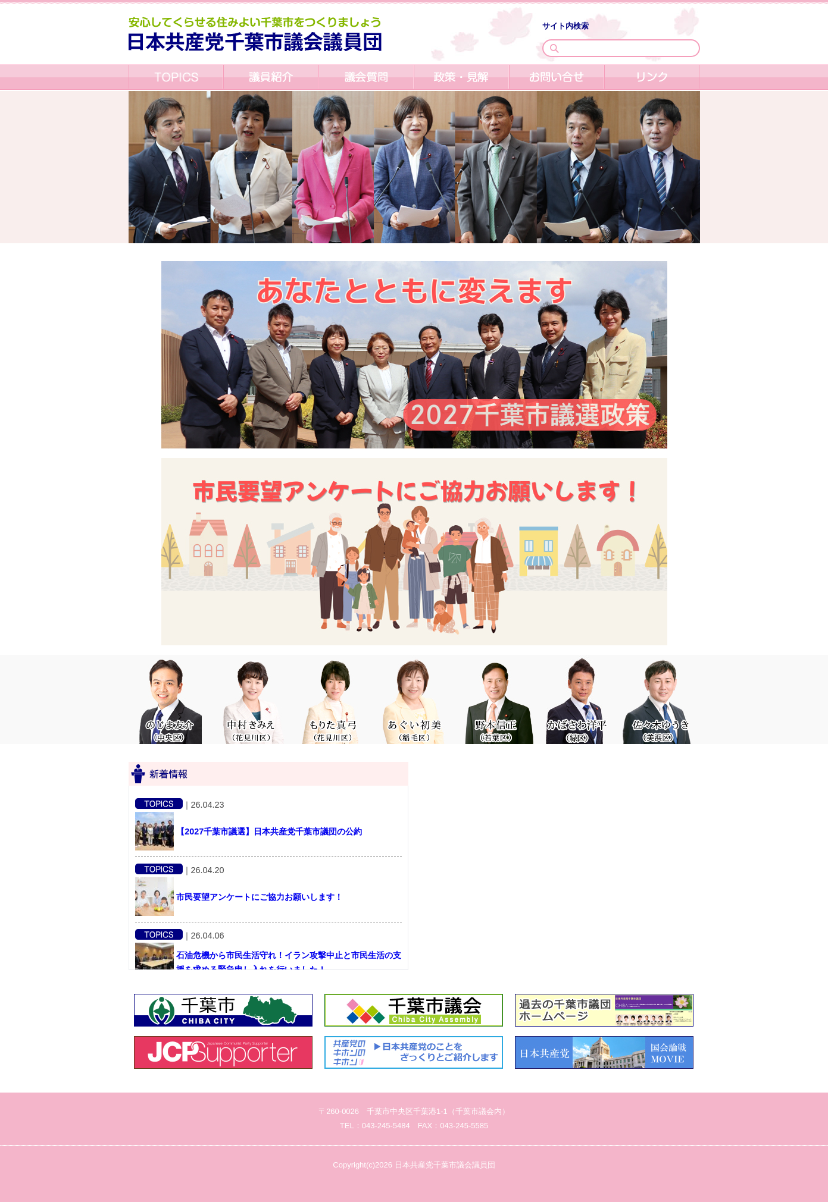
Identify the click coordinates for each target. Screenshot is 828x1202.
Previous (6, 536)
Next (822, 536)
